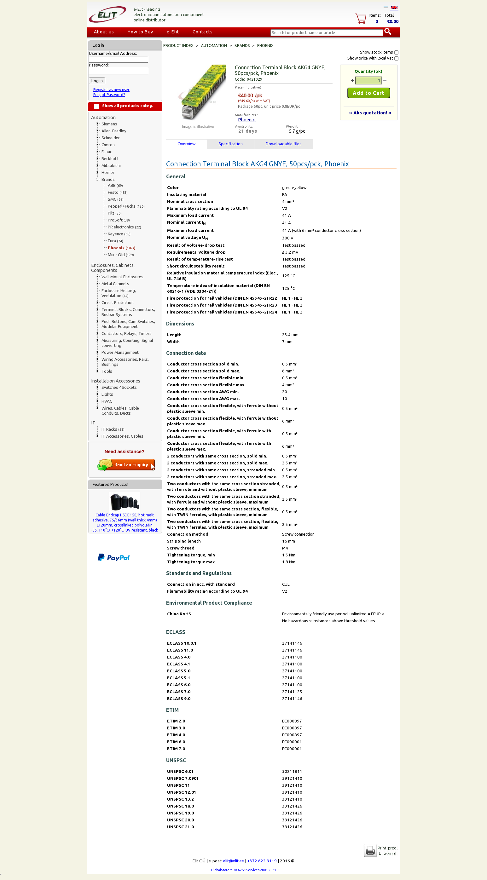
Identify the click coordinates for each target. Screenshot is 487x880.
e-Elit (173, 31)
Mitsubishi (111, 165)
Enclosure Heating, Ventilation (118, 293)
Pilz (115, 213)
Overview (186, 143)
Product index (178, 45)
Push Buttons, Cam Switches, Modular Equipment (128, 324)
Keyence (119, 234)
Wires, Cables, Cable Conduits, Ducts (120, 411)
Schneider (110, 137)
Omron (108, 144)
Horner (107, 172)
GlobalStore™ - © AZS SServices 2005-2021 (243, 870)
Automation (103, 117)
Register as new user (111, 90)
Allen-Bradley (113, 131)
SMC (116, 199)
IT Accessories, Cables (122, 436)
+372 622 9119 (262, 861)
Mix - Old (121, 254)
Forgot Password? (109, 95)
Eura (115, 241)
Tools (106, 371)
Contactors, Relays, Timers (126, 333)
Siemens (109, 124)
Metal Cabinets (115, 283)
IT (93, 422)
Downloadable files (284, 143)
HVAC (106, 401)
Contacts (203, 31)
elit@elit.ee (233, 861)
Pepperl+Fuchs (126, 206)
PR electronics (124, 227)
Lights (107, 394)
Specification (230, 143)
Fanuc (106, 151)
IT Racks (113, 429)
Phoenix (121, 247)
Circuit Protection (117, 302)
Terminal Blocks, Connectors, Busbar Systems (128, 312)
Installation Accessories (115, 380)
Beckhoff (109, 158)
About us (104, 31)
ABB (115, 185)
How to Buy (140, 31)
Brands (108, 179)
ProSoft (119, 220)
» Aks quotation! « (370, 112)
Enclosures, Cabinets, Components (113, 267)
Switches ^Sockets (119, 387)
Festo (118, 192)
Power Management (120, 352)
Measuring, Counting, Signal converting (127, 343)
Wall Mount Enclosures (122, 276)
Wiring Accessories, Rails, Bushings (125, 362)
